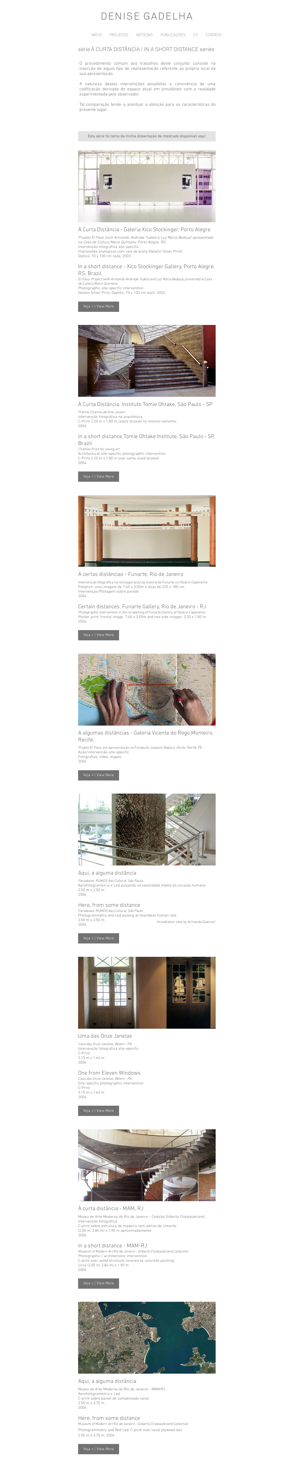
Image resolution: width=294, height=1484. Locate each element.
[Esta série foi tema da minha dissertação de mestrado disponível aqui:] (147, 136)
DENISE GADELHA (147, 16)
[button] (98, 307)
